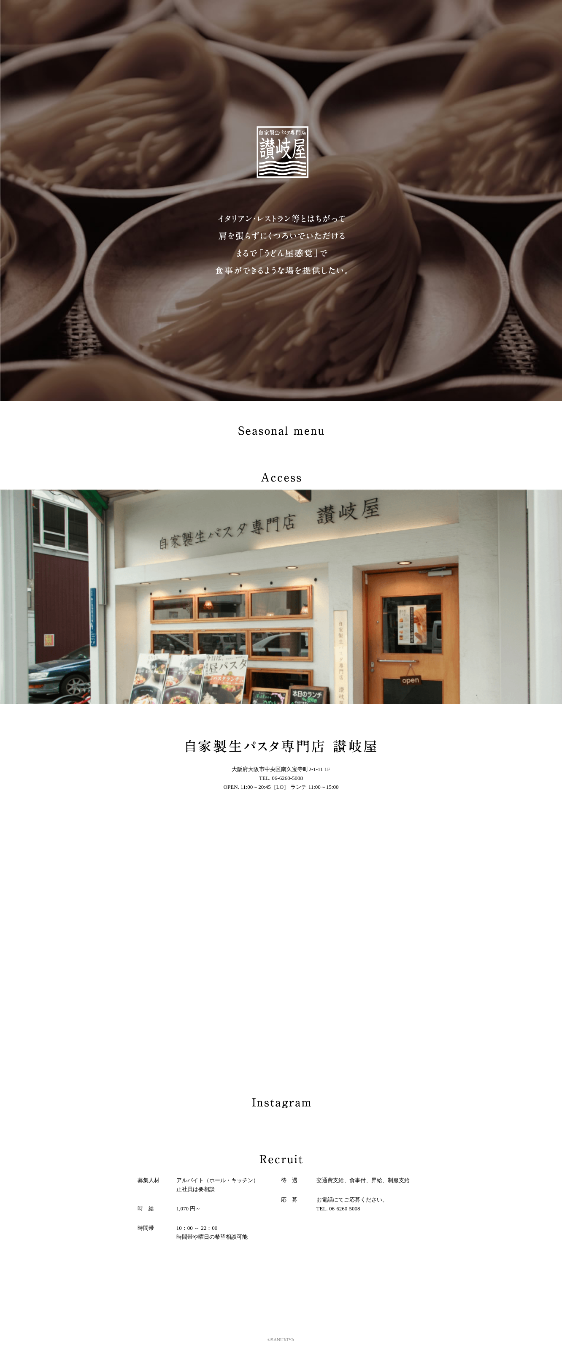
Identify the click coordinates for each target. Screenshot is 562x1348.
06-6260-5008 (287, 778)
